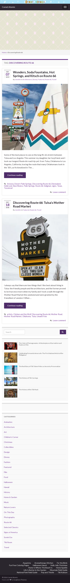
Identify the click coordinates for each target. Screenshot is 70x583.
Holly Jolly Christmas (59, 565)
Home (4, 52)
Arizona (10, 184)
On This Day (9, 512)
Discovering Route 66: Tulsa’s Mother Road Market (38, 204)
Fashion (7, 462)
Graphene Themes (20, 580)
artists (10, 314)
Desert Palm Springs (23, 184)
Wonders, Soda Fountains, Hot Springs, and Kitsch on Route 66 (34, 74)
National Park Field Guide (27, 572)
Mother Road (56, 314)
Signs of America (11, 532)
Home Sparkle (61, 568)
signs (54, 186)
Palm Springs (29, 186)
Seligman (47, 186)
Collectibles (9, 447)
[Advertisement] (35, 30)
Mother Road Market (13, 316)
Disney (35, 79)
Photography (9, 517)
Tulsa (34, 316)
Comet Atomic (8, 7)
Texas (59, 186)
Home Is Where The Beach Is (40, 568)
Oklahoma (26, 316)
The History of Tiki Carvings (28, 378)
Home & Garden (10, 497)
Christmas (8, 442)
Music (6, 502)
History (7, 492)
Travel (54, 79)
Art (5, 432)
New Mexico (18, 186)
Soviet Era (8, 537)
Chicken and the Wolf (22, 314)
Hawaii (6, 487)
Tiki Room (8, 542)
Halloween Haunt (40, 565)
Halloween (8, 482)
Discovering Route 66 (41, 184)
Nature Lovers (10, 507)
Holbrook (8, 186)
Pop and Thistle (47, 572)
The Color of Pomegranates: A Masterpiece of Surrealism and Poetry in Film (40, 344)
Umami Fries (42, 316)
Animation (8, 422)
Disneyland (56, 184)
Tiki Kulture (62, 572)
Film (5, 472)
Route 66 (48, 79)
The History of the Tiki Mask (28, 390)
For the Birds (62, 563)
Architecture (27, 79)
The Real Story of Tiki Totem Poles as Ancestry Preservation (39, 366)
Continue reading (15, 175)
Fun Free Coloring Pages (19, 565)
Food (6, 477)
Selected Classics (11, 527)
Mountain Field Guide (58, 570)
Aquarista (27, 563)
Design (7, 452)
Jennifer (18, 79)
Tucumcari (8, 188)
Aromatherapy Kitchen (43, 563)
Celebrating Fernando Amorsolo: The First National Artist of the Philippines (41, 354)
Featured (41, 79)
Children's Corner (11, 437)
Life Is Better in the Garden (35, 570)
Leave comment (59, 192)
